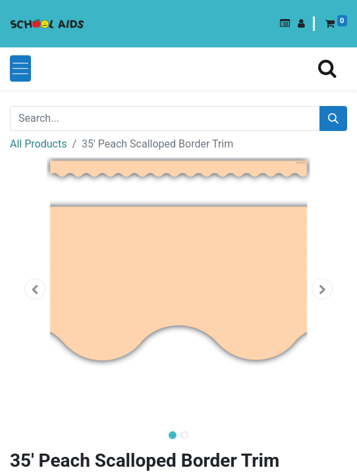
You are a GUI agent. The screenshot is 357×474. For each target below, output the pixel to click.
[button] (285, 24)
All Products (38, 144)
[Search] (333, 118)
